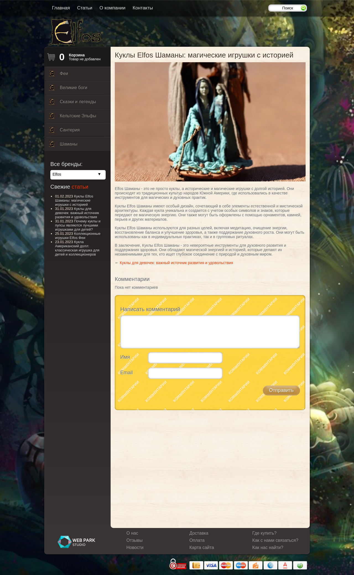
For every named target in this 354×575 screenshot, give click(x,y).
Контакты (143, 8)
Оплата (197, 540)
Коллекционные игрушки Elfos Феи (77, 235)
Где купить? (264, 533)
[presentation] (162, 394)
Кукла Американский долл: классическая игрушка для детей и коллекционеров (77, 248)
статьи (80, 187)
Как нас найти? (267, 547)
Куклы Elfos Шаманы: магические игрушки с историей (74, 200)
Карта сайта (201, 547)
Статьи (84, 8)
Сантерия (64, 131)
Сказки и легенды (72, 103)
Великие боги (68, 89)
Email (126, 372)
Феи (58, 75)
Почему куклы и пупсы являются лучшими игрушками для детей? (77, 225)
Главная (61, 8)
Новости (135, 547)
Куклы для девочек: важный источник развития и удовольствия (176, 263)
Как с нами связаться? (275, 540)
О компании (113, 8)
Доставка (199, 533)
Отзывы (134, 540)
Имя (125, 357)
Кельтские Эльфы (72, 117)
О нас (132, 533)
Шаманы (63, 145)
